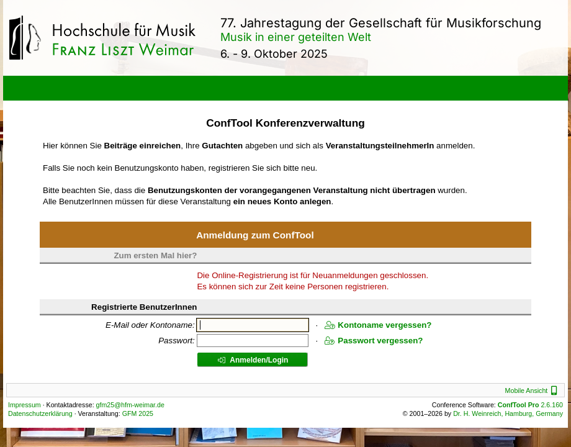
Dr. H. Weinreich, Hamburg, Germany (508, 413)
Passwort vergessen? (374, 340)
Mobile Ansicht (532, 390)
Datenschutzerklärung (40, 413)
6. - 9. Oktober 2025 (274, 53)
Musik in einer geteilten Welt (295, 36)
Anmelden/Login (253, 360)
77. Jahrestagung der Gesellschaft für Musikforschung (380, 23)
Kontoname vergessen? (378, 325)
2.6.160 (530, 405)
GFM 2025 (137, 413)
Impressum (24, 405)
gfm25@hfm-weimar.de (130, 405)
